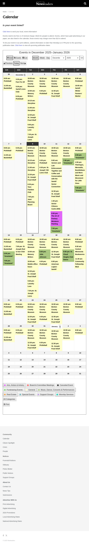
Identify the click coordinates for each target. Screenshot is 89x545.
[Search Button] (85, 3)
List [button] (24, 58)
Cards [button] (17, 58)
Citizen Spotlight (8, 443)
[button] (8, 63)
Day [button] (48, 58)
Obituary (6, 465)
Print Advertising (8, 504)
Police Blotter (7, 469)
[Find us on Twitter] (6, 535)
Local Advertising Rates (11, 517)
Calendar (11, 12)
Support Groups (8, 477)
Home (4, 12)
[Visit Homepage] (44, 3)
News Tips (6, 491)
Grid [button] (10, 58)
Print (6, 405)
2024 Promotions (9, 513)
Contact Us (7, 486)
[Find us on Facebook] (3, 535)
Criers (5, 447)
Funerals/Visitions (9, 460)
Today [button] (16, 63)
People (5, 451)
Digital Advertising (9, 508)
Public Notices (8, 473)
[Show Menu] (4, 3)
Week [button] (42, 58)
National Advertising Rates (12, 521)
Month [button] (35, 58)
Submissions (7, 495)
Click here (6, 32)
